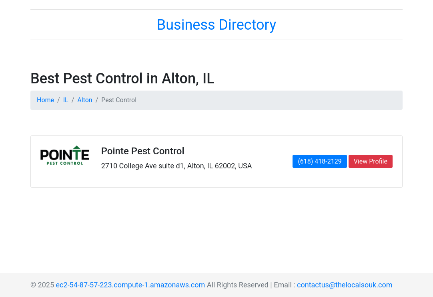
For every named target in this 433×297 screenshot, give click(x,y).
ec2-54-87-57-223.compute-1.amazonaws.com (130, 285)
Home (45, 100)
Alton (84, 100)
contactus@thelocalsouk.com (344, 285)
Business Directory (216, 24)
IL (65, 100)
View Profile (370, 161)
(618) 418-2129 (319, 161)
